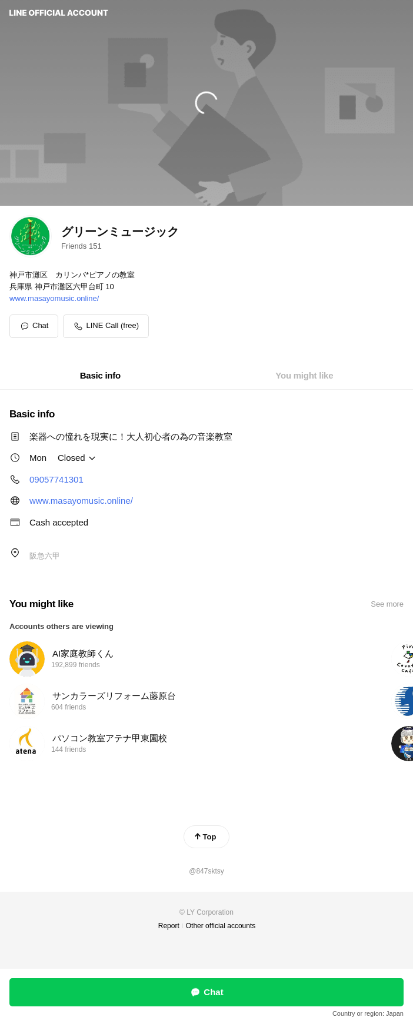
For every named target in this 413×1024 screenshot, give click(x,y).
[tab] (100, 376)
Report (168, 926)
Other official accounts (221, 926)
